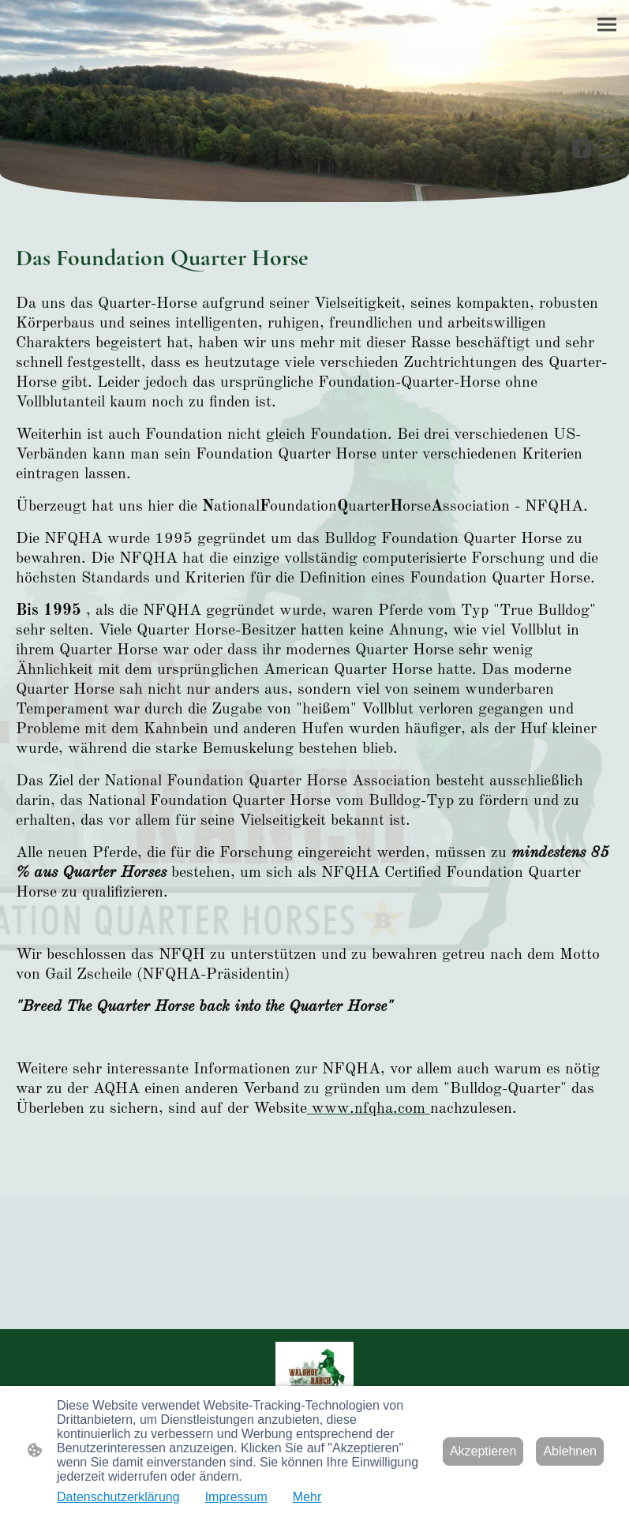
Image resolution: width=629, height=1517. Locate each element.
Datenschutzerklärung (118, 1497)
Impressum (236, 1497)
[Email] (606, 148)
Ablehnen (570, 1451)
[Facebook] (581, 148)
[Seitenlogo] (314, 1371)
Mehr (307, 1497)
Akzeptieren (483, 1451)
